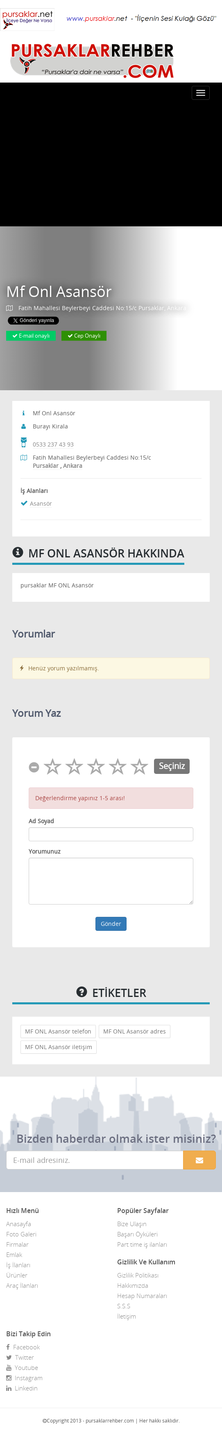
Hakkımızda (132, 1285)
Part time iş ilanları (142, 1244)
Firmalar (17, 1244)
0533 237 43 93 (53, 444)
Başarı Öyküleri (137, 1234)
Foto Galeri (21, 1234)
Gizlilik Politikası (138, 1275)
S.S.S (123, 1306)
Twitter (20, 1357)
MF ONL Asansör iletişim (58, 1047)
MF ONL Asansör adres (134, 1031)
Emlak (14, 1254)
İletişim (126, 1316)
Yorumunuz (45, 851)
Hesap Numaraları (142, 1295)
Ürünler (16, 1275)
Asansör (41, 503)
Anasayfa (18, 1224)
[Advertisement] (111, 164)
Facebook (23, 1347)
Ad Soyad (41, 821)
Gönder (111, 924)
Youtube (22, 1367)
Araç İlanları (22, 1285)
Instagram (24, 1378)
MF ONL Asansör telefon (58, 1031)
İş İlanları (18, 1265)
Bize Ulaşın (132, 1224)
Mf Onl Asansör (59, 292)
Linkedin (22, 1388)
